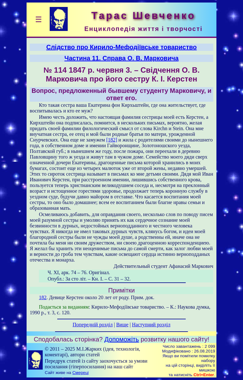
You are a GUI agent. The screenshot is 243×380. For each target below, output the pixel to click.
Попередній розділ (93, 324)
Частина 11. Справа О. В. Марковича (122, 58)
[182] (111, 139)
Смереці (80, 372)
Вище (122, 324)
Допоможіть (121, 339)
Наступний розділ (151, 324)
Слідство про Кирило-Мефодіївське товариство (121, 47)
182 (43, 297)
